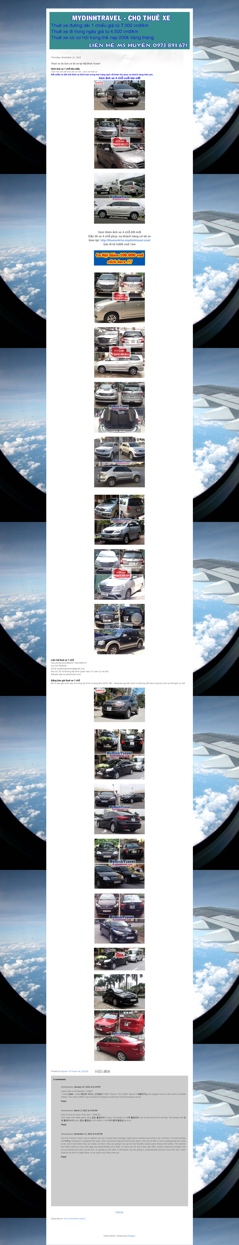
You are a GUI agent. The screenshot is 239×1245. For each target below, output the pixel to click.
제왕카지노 (143, 1094)
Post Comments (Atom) (74, 1218)
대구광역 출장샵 (116, 1120)
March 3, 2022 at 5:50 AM (85, 1110)
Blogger (131, 1236)
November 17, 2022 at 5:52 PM (88, 1134)
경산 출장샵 (85, 1120)
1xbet (70, 1094)
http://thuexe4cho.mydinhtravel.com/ (125, 240)
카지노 (68, 1141)
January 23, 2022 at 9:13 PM (87, 1087)
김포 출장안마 (98, 1117)
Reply (63, 1101)
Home (119, 1212)
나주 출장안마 (132, 1117)
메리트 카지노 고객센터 (92, 1094)
